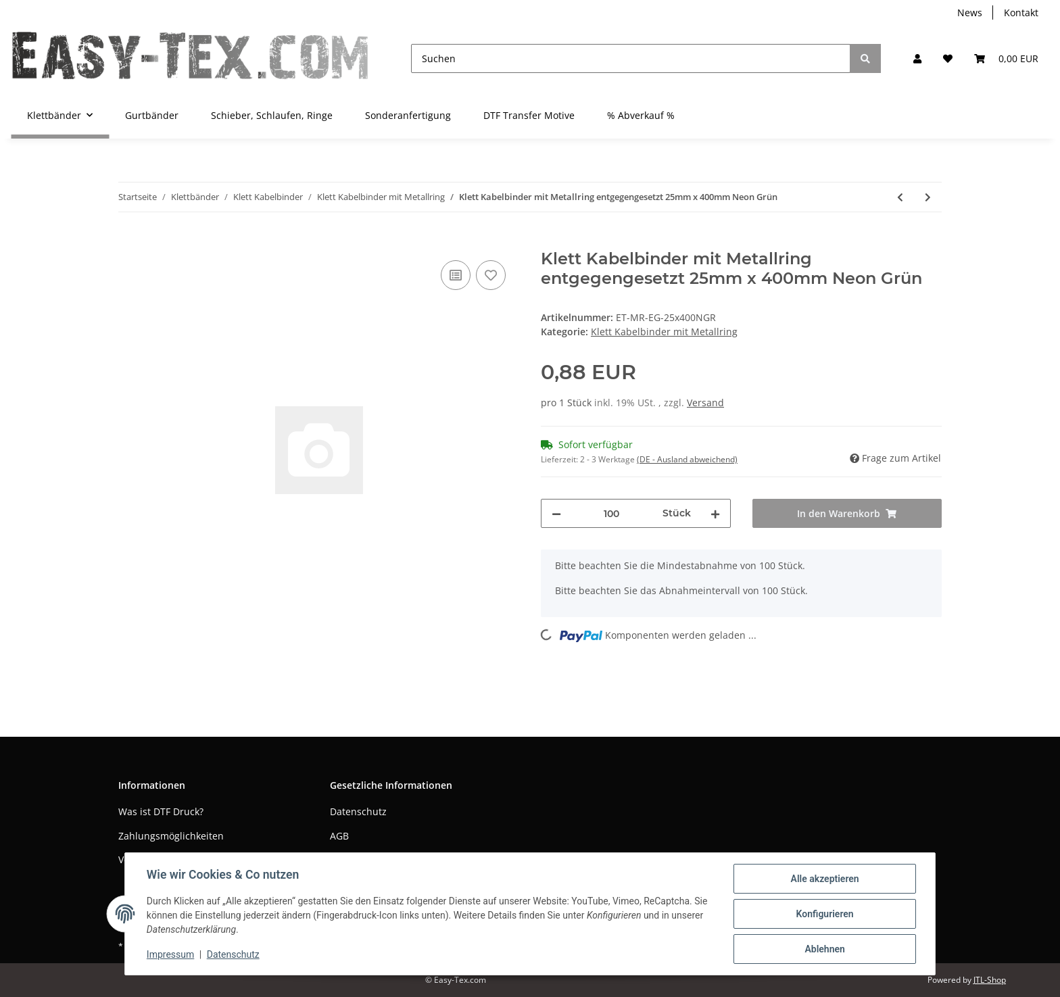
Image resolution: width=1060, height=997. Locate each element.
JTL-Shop (989, 980)
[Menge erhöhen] (715, 513)
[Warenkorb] (1006, 58)
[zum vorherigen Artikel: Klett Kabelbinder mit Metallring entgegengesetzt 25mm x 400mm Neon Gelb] (900, 197)
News (969, 12)
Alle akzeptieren (824, 878)
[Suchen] (630, 58)
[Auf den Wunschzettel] (491, 275)
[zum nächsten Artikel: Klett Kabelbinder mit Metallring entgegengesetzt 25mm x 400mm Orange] (928, 197)
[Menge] (612, 513)
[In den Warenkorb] (129, 242)
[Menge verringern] (556, 513)
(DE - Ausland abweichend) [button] (687, 459)
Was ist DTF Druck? (160, 811)
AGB (339, 835)
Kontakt (1021, 12)
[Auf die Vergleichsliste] (456, 275)
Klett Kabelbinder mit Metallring (664, 331)
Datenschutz (358, 811)
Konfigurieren (824, 913)
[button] (917, 58)
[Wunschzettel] (947, 58)
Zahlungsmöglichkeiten (171, 835)
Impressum (170, 955)
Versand (705, 402)
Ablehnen (824, 949)
